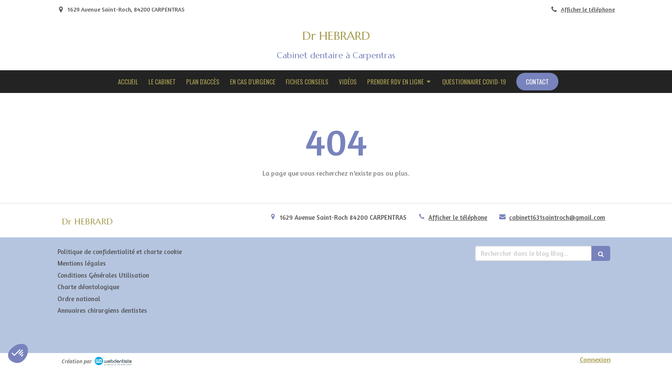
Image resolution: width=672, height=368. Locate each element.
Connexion (595, 359)
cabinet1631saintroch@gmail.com (557, 217)
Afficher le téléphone (588, 9)
